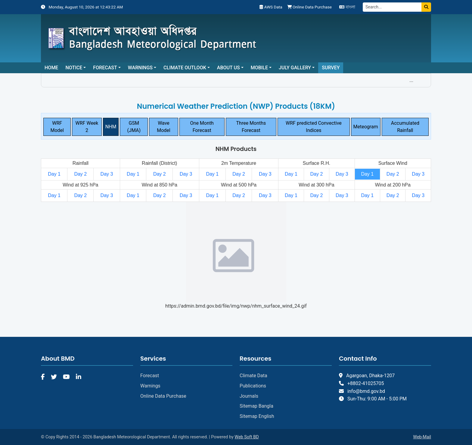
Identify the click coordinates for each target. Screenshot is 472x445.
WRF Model (57, 126)
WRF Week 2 (87, 126)
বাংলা (347, 7)
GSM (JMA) (134, 126)
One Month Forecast (202, 126)
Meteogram (365, 127)
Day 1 (54, 174)
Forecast (149, 375)
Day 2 (80, 174)
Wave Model (163, 126)
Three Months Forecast (251, 126)
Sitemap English (257, 416)
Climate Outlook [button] (184, 68)
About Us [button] (228, 68)
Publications (253, 386)
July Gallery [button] (295, 68)
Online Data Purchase (309, 7)
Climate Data (253, 375)
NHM (110, 127)
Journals (249, 396)
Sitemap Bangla (256, 406)
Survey (331, 68)
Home (51, 68)
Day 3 (107, 174)
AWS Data (270, 7)
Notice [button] (73, 68)
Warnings (150, 386)
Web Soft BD (246, 437)
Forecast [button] (105, 68)
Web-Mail (422, 437)
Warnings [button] (140, 68)
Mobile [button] (259, 68)
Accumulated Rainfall (405, 126)
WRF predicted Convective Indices (314, 126)
